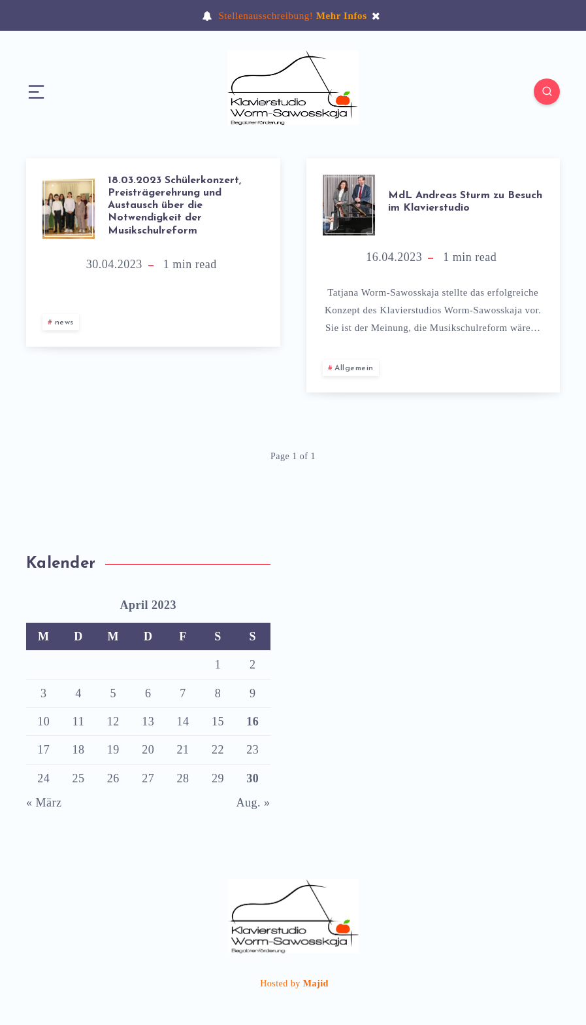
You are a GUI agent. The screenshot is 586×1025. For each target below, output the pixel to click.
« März (43, 802)
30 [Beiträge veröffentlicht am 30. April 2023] (252, 778)
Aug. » (253, 802)
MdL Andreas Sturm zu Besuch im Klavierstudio (465, 201)
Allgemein (354, 368)
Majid (316, 983)
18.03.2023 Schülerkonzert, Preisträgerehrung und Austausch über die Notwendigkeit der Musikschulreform (174, 205)
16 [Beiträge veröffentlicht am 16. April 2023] (252, 721)
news (64, 322)
